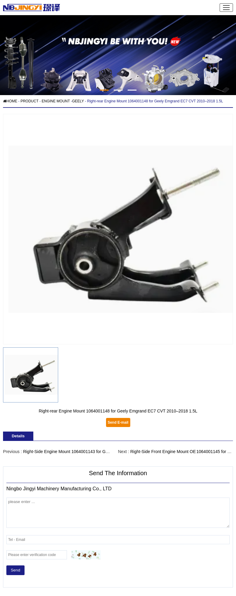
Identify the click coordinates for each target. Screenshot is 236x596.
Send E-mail (118, 422)
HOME (10, 101)
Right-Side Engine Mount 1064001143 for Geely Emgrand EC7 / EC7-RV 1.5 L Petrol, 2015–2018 (114, 451)
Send (15, 570)
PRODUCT (29, 101)
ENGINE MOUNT (56, 101)
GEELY (78, 101)
